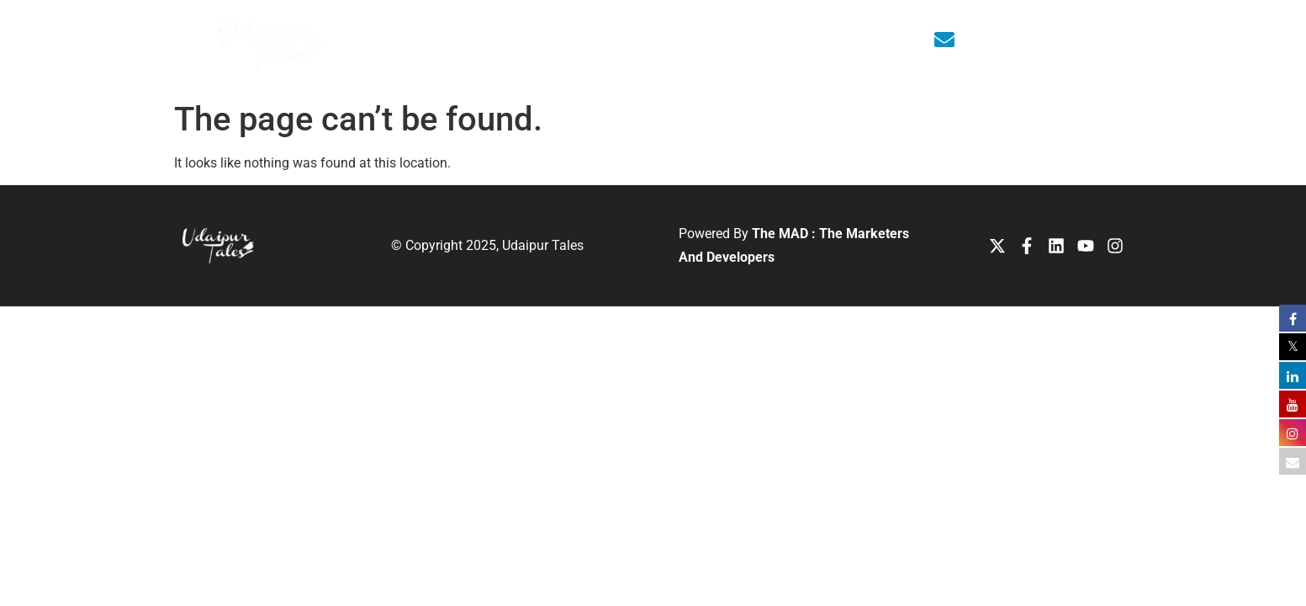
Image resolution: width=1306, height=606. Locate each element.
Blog (755, 40)
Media (697, 40)
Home (456, 40)
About (529, 40)
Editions (618, 40)
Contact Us (828, 40)
